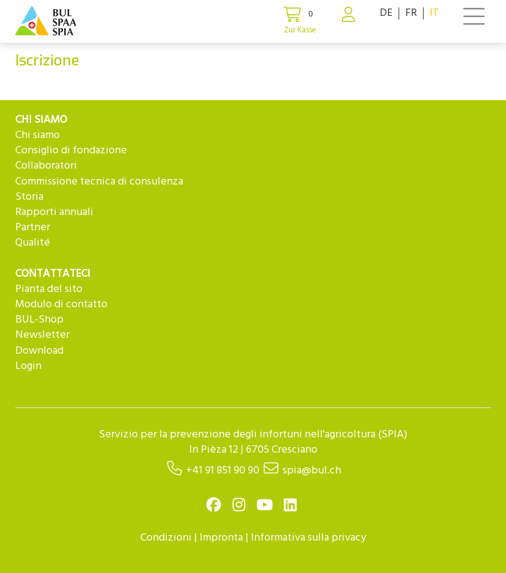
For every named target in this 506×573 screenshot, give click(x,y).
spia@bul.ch (312, 471)
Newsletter (42, 335)
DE (386, 13)
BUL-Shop (39, 320)
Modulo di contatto (61, 304)
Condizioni (166, 538)
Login (28, 366)
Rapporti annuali (54, 212)
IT (434, 13)
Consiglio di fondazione (71, 150)
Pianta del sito (48, 289)
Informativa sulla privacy (308, 538)
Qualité (32, 243)
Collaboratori (46, 166)
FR (411, 13)
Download (39, 351)
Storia (29, 197)
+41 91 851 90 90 (222, 471)
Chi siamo (37, 135)
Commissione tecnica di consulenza (99, 182)
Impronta (221, 538)
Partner (32, 227)
